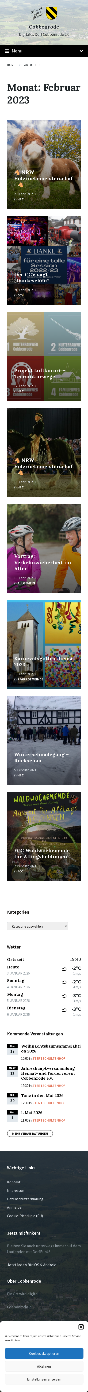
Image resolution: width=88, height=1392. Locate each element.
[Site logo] (44, 18)
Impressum (16, 1190)
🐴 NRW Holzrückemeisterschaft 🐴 (43, 178)
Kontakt (14, 1182)
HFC (20, 199)
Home (11, 65)
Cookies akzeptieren (44, 1353)
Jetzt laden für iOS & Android (32, 1264)
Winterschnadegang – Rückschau (41, 757)
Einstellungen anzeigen (44, 1379)
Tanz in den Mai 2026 (42, 1095)
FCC (20, 871)
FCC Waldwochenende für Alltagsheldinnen (42, 853)
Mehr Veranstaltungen (30, 1133)
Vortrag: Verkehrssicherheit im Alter (42, 562)
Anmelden (15, 1207)
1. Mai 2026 (31, 1112)
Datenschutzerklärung (25, 1198)
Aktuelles (32, 65)
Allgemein (26, 583)
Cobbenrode (44, 27)
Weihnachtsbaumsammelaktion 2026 (51, 1049)
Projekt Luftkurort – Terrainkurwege (39, 373)
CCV (20, 295)
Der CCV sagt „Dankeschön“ (31, 277)
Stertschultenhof (48, 1058)
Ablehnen (44, 1366)
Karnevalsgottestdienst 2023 (43, 661)
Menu (44, 51)
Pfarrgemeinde (30, 679)
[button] (81, 1327)
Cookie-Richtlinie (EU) (25, 1215)
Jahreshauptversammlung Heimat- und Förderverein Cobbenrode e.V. (48, 1073)
